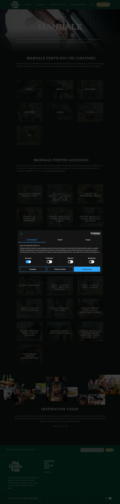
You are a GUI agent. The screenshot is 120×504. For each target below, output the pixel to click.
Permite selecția (60, 269)
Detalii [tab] (60, 240)
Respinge (33, 269)
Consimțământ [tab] (32, 240)
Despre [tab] (88, 240)
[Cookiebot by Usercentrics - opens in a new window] (92, 233)
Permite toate (87, 269)
